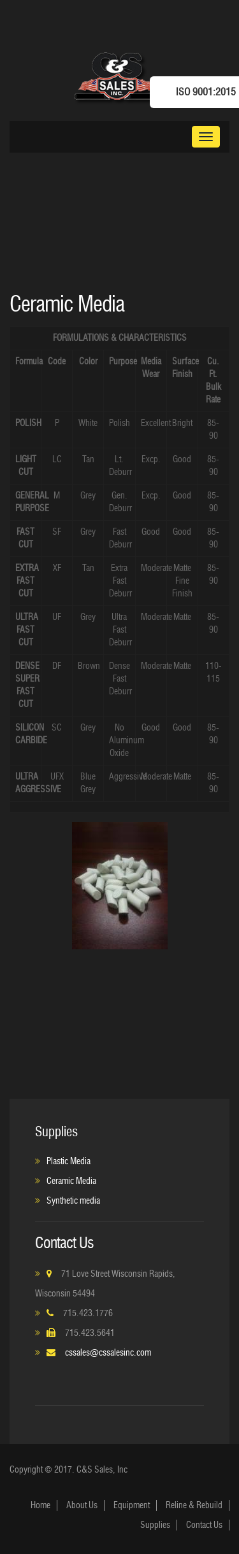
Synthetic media (73, 1200)
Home (40, 1505)
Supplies (155, 1525)
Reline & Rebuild (194, 1505)
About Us (82, 1505)
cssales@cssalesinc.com (108, 1352)
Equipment (131, 1505)
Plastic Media (69, 1161)
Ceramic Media (71, 1181)
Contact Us (204, 1525)
